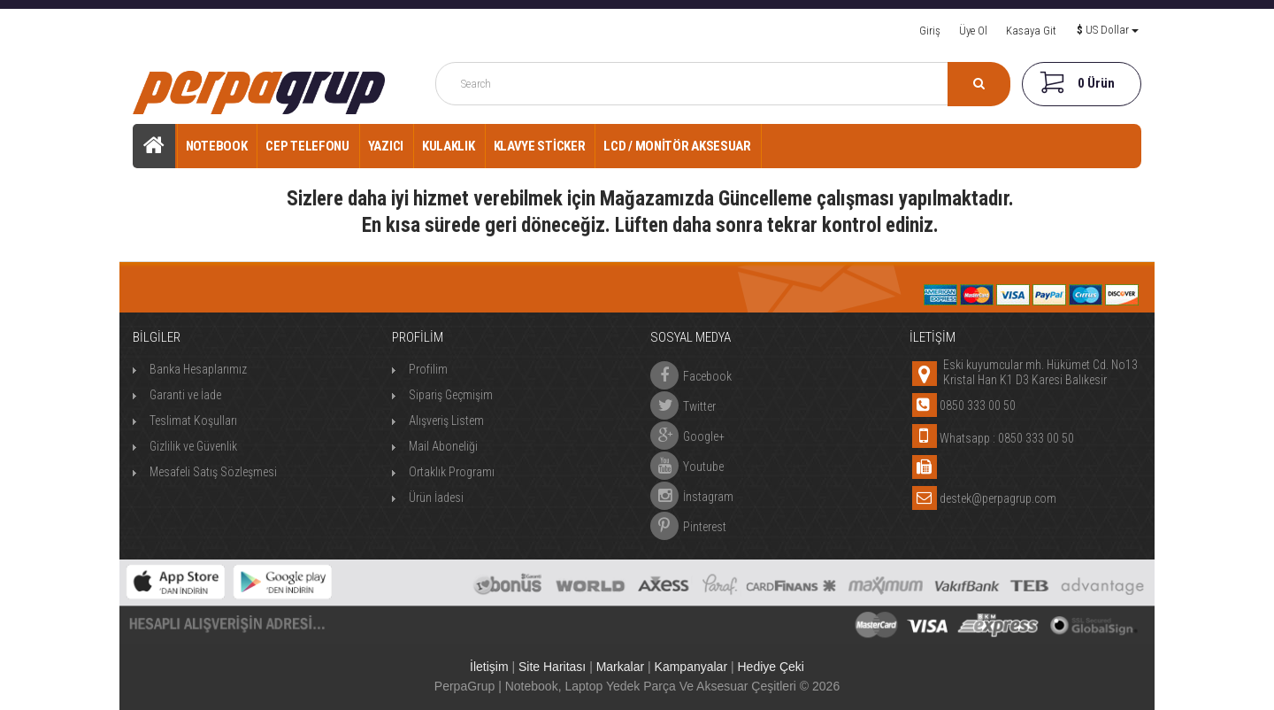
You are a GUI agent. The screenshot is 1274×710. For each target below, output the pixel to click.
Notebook (217, 146)
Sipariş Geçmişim (451, 395)
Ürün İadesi (436, 497)
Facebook (691, 371)
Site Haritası (552, 667)
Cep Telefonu (307, 146)
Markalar (620, 667)
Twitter (683, 402)
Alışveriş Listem (446, 420)
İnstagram (691, 492)
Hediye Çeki (770, 667)
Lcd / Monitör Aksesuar (676, 146)
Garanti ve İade (185, 395)
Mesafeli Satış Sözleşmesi (213, 472)
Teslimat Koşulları (193, 420)
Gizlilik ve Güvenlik (193, 446)
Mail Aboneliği (443, 446)
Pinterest (688, 522)
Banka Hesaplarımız (198, 369)
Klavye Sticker (540, 146)
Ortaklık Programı (452, 472)
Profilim (428, 369)
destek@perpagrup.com (998, 498)
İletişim (489, 667)
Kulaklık (448, 146)
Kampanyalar (691, 667)
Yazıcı (385, 146)
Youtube (687, 462)
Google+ (687, 432)
